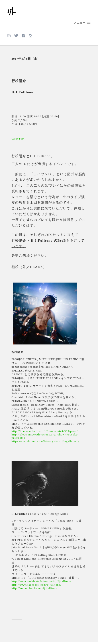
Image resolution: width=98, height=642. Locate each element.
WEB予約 (18, 139)
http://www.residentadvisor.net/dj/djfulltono (41, 581)
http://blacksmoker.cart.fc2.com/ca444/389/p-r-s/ (45, 431)
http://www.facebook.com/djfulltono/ (36, 584)
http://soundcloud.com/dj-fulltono (34, 588)
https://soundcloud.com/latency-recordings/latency (46, 441)
